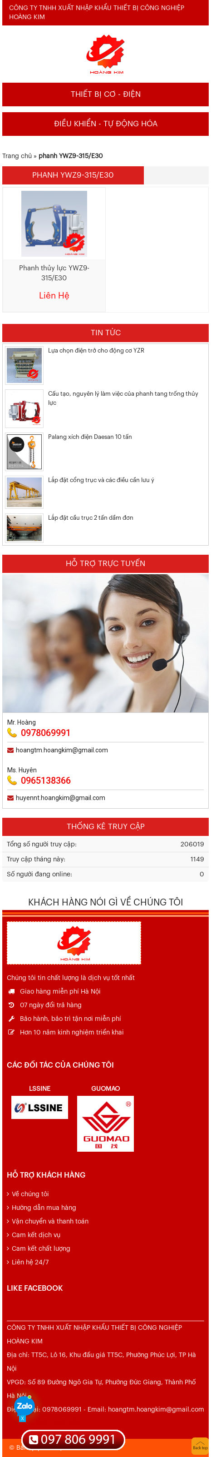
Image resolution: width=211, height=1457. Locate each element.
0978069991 (46, 732)
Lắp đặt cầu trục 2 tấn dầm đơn (90, 518)
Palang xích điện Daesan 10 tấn (90, 437)
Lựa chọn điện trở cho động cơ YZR (96, 350)
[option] (40, 1101)
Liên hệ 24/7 (30, 1262)
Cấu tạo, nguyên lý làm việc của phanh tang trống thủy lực (123, 398)
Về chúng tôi (30, 1194)
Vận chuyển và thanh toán (50, 1221)
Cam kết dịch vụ (36, 1235)
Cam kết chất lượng (41, 1249)
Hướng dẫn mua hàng (44, 1208)
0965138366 (46, 780)
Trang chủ (17, 156)
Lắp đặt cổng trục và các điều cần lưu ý (101, 480)
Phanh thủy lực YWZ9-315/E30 (54, 273)
